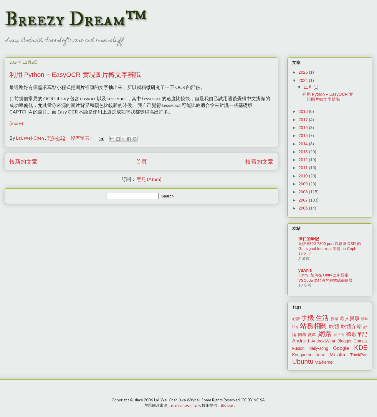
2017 (304, 119)
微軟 (312, 334)
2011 (304, 167)
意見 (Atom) (149, 179)
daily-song (318, 348)
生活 (322, 318)
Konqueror (301, 354)
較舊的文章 (259, 161)
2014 (304, 143)
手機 (307, 318)
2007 (304, 200)
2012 (304, 159)
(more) (16, 123)
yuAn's (305, 270)
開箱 (302, 335)
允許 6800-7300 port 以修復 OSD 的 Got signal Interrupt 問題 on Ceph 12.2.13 (329, 248)
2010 (304, 176)
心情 (296, 319)
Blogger (345, 341)
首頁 (141, 161)
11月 (308, 87)
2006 (304, 208)
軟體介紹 (351, 326)
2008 (304, 191)
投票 (334, 319)
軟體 (334, 326)
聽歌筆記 (357, 334)
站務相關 (313, 325)
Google (341, 348)
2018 (304, 111)
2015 (304, 135)
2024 (304, 80)
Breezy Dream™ (75, 19)
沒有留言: (81, 138)
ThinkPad (359, 354)
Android (300, 341)
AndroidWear (323, 341)
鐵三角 (339, 335)
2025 (304, 72)
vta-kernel (324, 362)
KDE (361, 347)
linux (320, 354)
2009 (304, 184)
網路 (325, 333)
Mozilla (337, 354)
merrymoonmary (185, 405)
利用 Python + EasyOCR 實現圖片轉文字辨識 (75, 74)
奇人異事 (350, 318)
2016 (304, 127)
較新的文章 (23, 161)
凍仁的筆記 (308, 238)
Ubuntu (302, 361)
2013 (304, 151)
